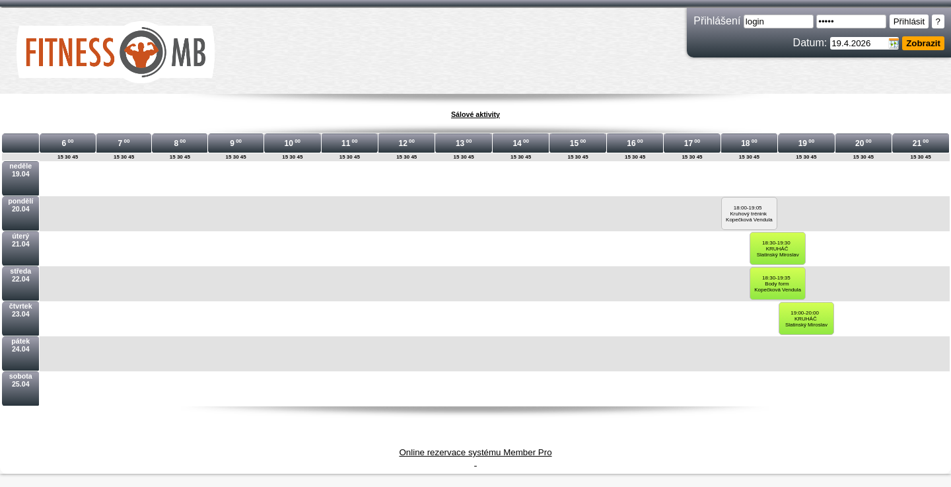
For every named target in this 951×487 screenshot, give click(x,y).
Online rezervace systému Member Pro (475, 452)
